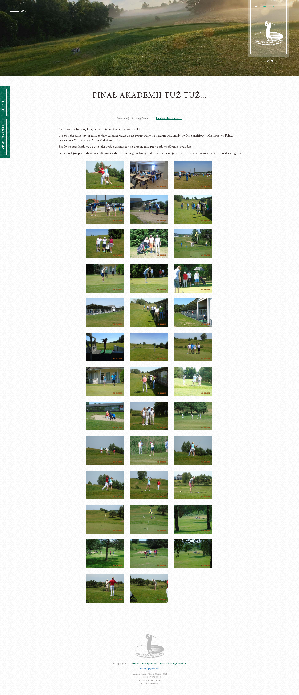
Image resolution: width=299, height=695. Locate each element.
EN (264, 6)
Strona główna (139, 118)
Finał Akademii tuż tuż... (169, 118)
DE (272, 6)
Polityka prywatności (149, 669)
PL (256, 6)
